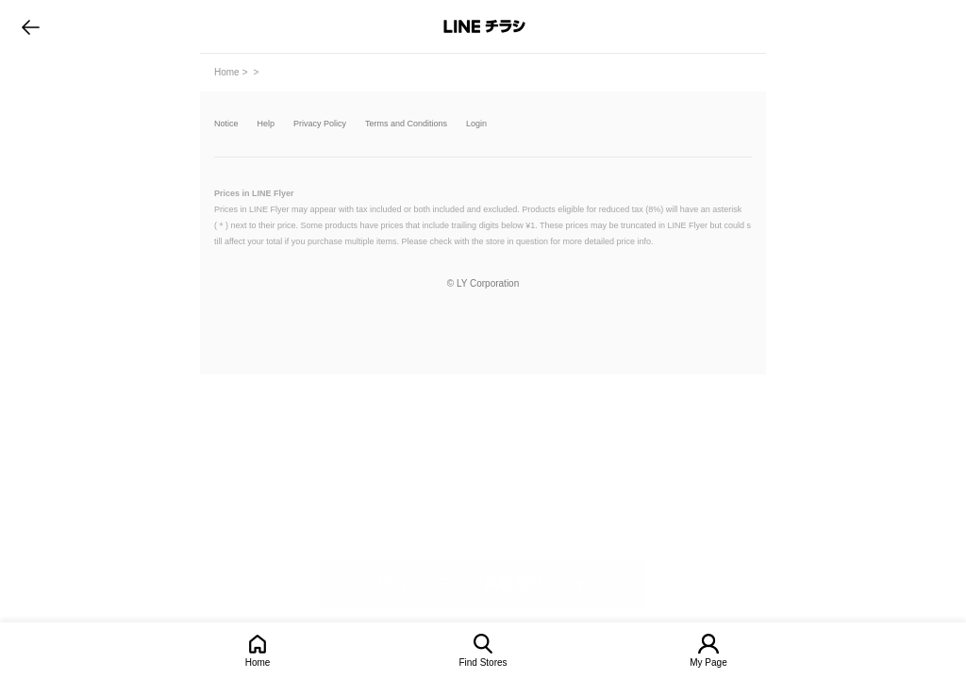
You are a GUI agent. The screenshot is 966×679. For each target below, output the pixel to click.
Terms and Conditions (406, 124)
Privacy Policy (319, 124)
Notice (226, 124)
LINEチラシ (484, 26)
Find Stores (482, 662)
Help (266, 124)
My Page (708, 662)
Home (258, 662)
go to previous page (30, 26)
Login (476, 124)
